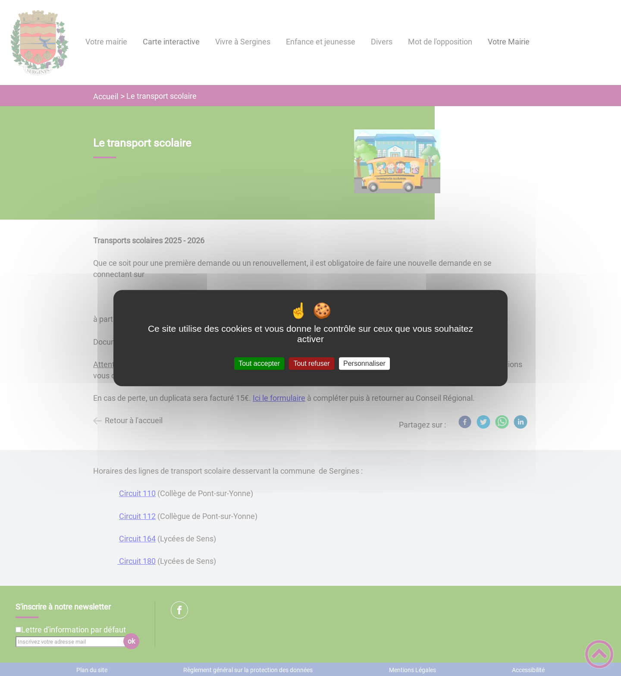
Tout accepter (259, 363)
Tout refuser (311, 363)
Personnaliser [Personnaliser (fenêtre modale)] (364, 363)
